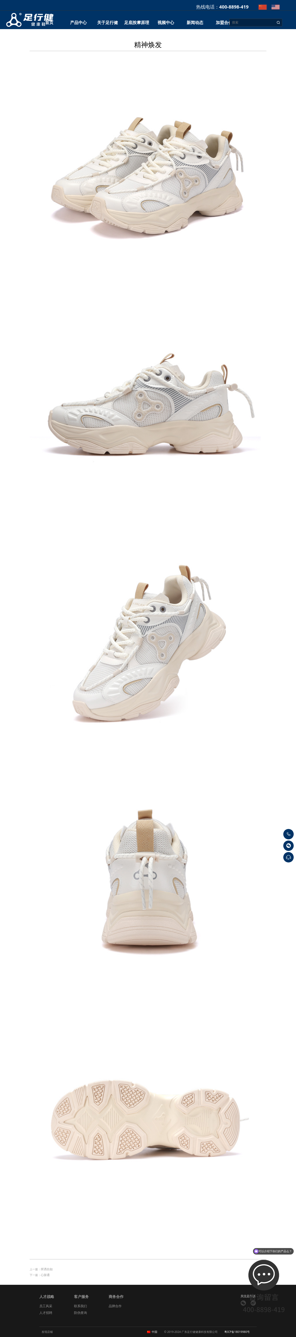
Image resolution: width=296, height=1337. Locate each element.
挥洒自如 (47, 1269)
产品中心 (78, 22)
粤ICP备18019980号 (237, 1332)
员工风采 (45, 1306)
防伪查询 (80, 1312)
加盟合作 (224, 22)
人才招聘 (45, 1312)
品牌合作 (115, 1306)
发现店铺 (47, 1332)
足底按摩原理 (136, 22)
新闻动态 (195, 22)
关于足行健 (107, 22)
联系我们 (80, 1306)
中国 (154, 1332)
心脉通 (45, 1275)
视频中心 (165, 22)
